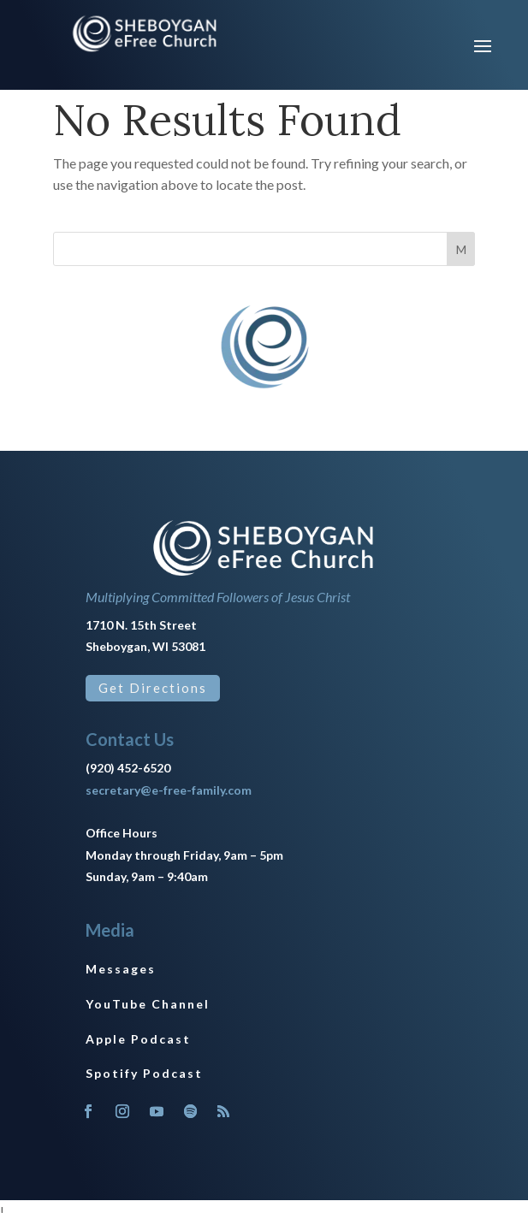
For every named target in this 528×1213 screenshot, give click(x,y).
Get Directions (152, 687)
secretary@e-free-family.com (169, 790)
